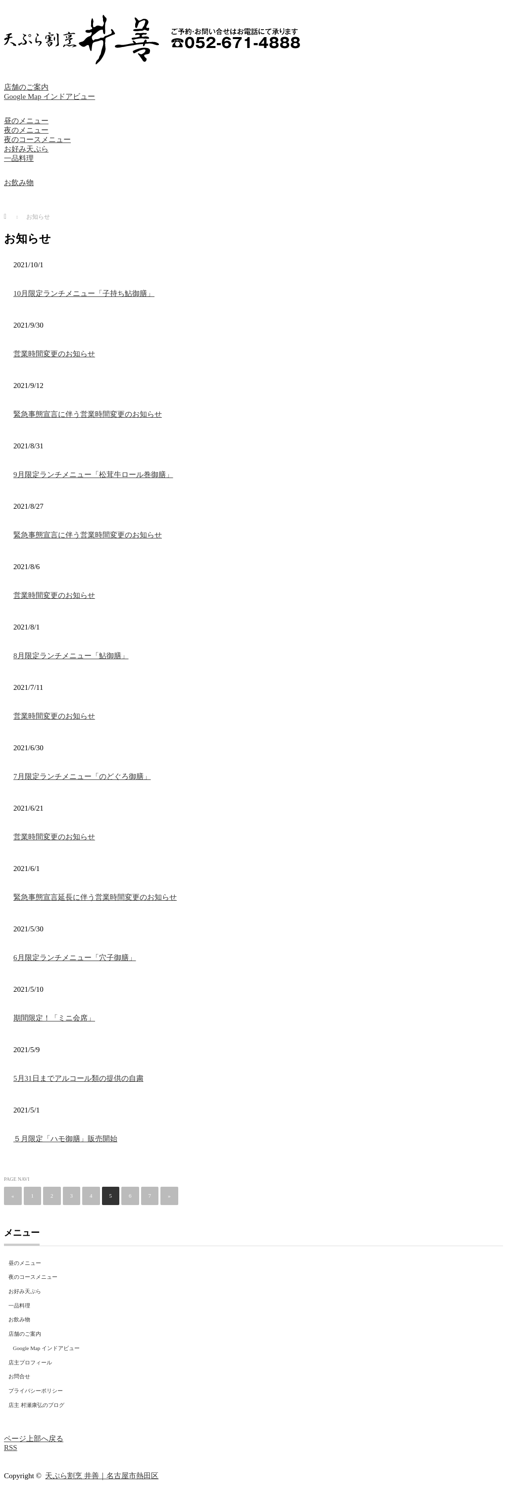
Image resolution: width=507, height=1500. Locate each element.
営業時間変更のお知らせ (54, 354)
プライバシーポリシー (35, 1391)
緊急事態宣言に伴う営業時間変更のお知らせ (87, 414)
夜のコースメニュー (37, 140)
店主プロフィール (30, 1362)
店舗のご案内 (26, 87)
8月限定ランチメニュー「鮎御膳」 (71, 656)
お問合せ (19, 1376)
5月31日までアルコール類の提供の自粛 (78, 1078)
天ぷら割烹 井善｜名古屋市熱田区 (101, 1476)
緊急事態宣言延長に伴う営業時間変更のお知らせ (95, 897)
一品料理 (19, 158)
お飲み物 (19, 183)
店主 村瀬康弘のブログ (36, 1405)
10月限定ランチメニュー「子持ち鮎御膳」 (83, 293)
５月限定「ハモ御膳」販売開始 (65, 1139)
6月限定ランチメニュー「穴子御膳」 (74, 958)
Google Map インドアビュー (49, 96)
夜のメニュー (26, 130)
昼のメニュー (26, 121)
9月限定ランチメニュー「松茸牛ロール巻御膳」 (93, 475)
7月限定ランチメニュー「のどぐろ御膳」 (82, 776)
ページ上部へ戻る (33, 1439)
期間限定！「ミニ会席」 (54, 1018)
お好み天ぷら (26, 149)
